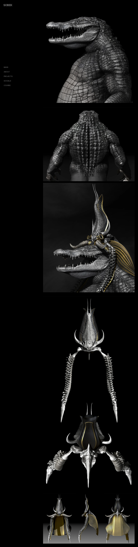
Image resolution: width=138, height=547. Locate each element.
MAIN (6, 67)
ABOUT (7, 72)
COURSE (7, 85)
